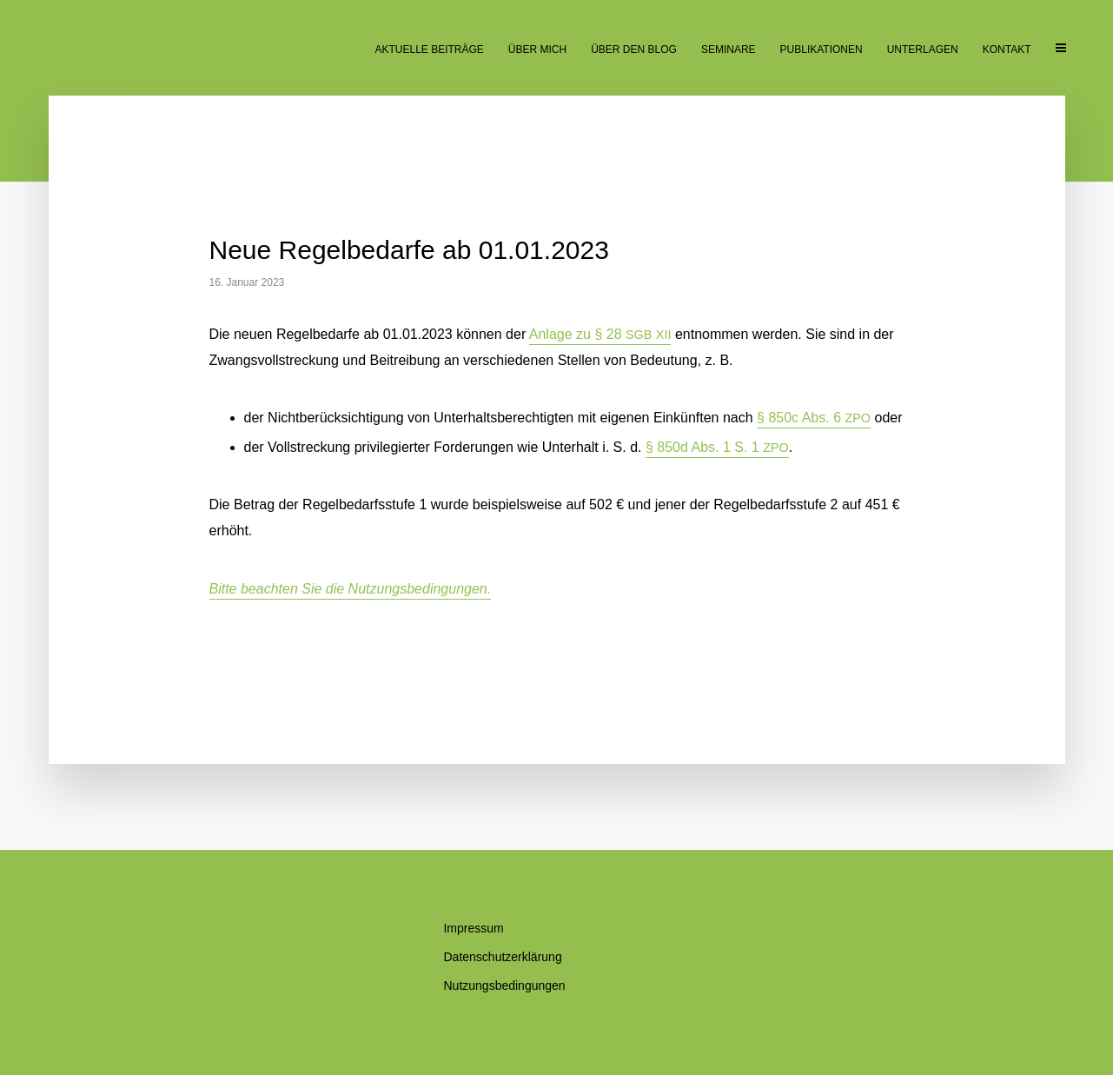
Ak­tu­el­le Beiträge (428, 49)
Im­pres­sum (473, 928)
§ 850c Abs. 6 (814, 417)
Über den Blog (634, 49)
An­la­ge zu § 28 (600, 334)
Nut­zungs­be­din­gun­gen (504, 985)
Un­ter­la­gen (922, 49)
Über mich (537, 49)
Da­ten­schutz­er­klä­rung (502, 957)
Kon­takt (1007, 49)
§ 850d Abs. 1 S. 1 (717, 447)
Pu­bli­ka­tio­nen (821, 49)
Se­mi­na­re (728, 49)
